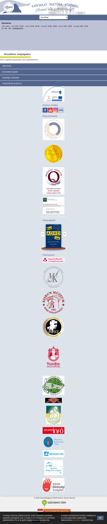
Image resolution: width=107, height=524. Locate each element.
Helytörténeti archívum (12, 83)
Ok (100, 518)
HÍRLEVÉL (7, 66)
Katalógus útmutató (10, 78)
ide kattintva (77, 520)
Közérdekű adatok (10, 72)
